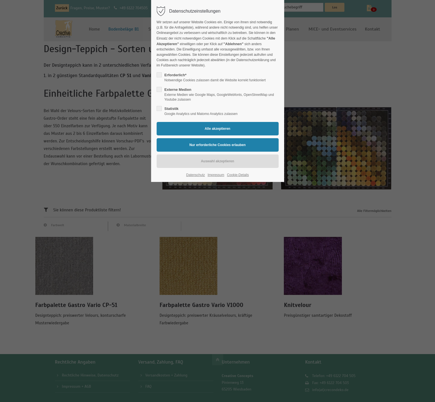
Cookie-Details (238, 175)
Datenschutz (195, 175)
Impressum (216, 175)
